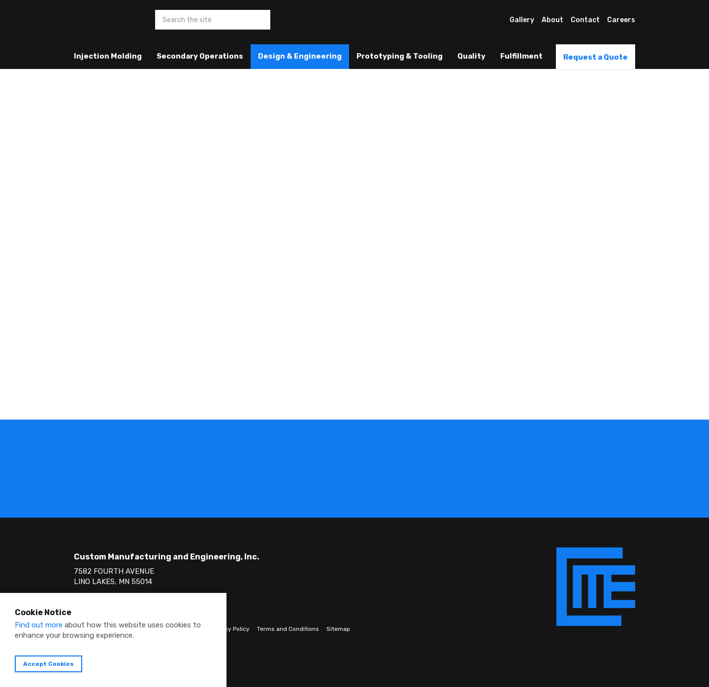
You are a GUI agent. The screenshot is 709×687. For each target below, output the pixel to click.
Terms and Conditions (288, 628)
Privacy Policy (230, 628)
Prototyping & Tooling (399, 56)
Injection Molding (108, 56)
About (552, 20)
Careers (621, 20)
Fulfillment (521, 56)
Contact (585, 20)
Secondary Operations (200, 56)
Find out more (39, 625)
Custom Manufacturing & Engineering (92, 27)
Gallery (522, 20)
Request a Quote (595, 57)
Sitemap (338, 628)
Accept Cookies (48, 663)
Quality (471, 56)
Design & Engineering (300, 56)
